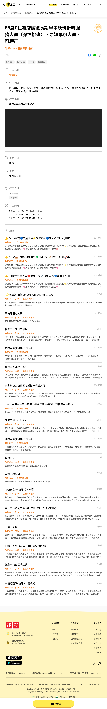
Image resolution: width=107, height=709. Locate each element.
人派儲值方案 (76, 643)
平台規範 (97, 643)
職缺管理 (75, 629)
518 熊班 (9, 684)
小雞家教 (65, 4)
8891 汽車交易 (67, 684)
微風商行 (29, 12)
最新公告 (87, 4)
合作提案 (97, 652)
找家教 (55, 638)
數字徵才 (97, 684)
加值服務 (75, 634)
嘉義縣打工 (16, 12)
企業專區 (100, 4)
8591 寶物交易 (55, 684)
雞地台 (76, 4)
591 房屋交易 (32, 684)
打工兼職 (53, 4)
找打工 (55, 629)
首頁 (5, 12)
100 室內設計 (43, 684)
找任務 (55, 634)
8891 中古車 (88, 684)
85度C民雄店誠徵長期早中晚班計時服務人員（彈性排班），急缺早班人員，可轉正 (58, 12)
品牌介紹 (97, 629)
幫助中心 (97, 647)
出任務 (16, 684)
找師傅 (22, 684)
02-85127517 (19, 673)
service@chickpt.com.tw (51, 673)
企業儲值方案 (76, 638)
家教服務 (97, 634)
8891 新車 (78, 684)
